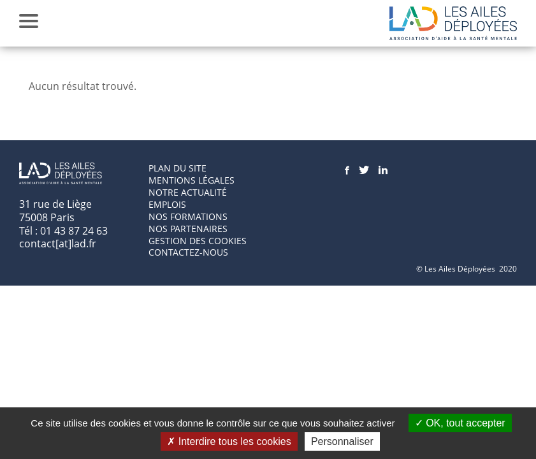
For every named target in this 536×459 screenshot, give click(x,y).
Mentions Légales (191, 180)
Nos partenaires (188, 228)
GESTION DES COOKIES (197, 241)
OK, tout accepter (460, 423)
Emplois (167, 204)
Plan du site (177, 168)
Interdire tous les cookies (229, 441)
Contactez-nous (188, 252)
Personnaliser (342, 441)
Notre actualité (187, 192)
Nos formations (188, 216)
